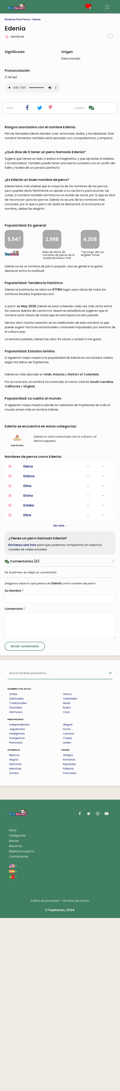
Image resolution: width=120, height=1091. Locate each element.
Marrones (15, 937)
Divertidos (15, 880)
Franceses (69, 946)
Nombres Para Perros (17, 19)
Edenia (36, 19)
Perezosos (15, 915)
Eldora (29, 649)
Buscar (14, 1014)
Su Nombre (14, 764)
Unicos (67, 867)
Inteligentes (17, 906)
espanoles (17, 613)
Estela (28, 678)
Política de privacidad (45, 1074)
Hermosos (15, 885)
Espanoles (69, 937)
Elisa (27, 658)
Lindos (13, 867)
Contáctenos (18, 1029)
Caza (66, 885)
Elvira (28, 668)
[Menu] (107, 7)
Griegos (68, 928)
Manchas (15, 941)
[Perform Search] (110, 846)
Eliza (27, 688)
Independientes (19, 897)
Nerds (66, 876)
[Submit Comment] (25, 819)
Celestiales (70, 871)
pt (13, 1049)
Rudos (67, 880)
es (13, 1044)
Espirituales (16, 871)
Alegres (68, 897)
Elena (28, 639)
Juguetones (17, 902)
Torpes (67, 911)
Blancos (14, 928)
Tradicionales (18, 876)
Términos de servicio (75, 1074)
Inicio (12, 1003)
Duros (66, 902)
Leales (67, 915)
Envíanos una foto (22, 718)
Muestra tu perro (21, 1024)
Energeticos (17, 911)
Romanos (69, 932)
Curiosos (68, 906)
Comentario (15, 782)
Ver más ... (60, 698)
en (13, 1038)
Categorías (17, 1008)
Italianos (68, 941)
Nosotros (15, 1019)
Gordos (14, 946)
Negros (13, 932)
